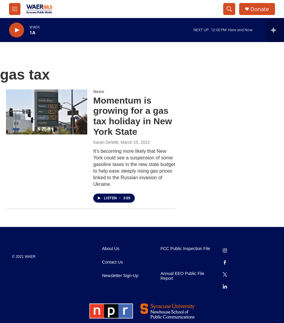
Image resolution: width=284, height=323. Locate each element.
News (98, 91)
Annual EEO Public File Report (182, 276)
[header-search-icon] (229, 9)
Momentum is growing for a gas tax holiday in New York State (132, 116)
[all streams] (275, 30)
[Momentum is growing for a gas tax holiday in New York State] (46, 111)
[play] (16, 30)
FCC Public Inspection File (185, 248)
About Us (110, 248)
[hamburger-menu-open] (14, 9)
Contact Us (112, 262)
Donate (259, 9)
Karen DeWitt (105, 142)
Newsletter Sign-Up (120, 275)
